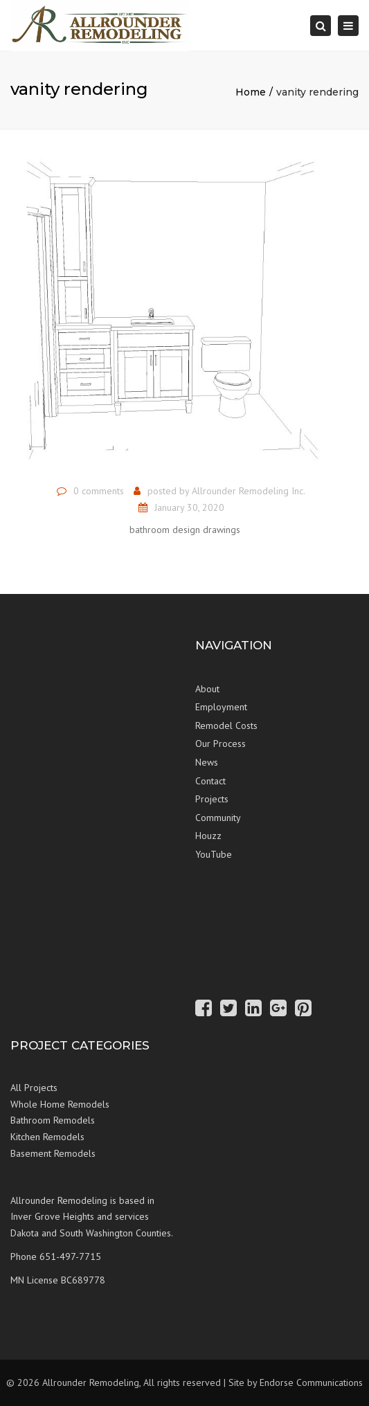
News (206, 762)
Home (250, 92)
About (207, 689)
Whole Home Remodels (59, 1104)
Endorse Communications (311, 1382)
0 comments (98, 491)
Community (218, 817)
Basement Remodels (53, 1153)
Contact (210, 781)
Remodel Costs (226, 725)
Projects (211, 799)
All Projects (33, 1087)
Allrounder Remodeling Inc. (248, 491)
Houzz (208, 835)
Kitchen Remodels (47, 1136)
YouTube (213, 854)
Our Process (220, 743)
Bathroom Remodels (52, 1120)
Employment (221, 707)
